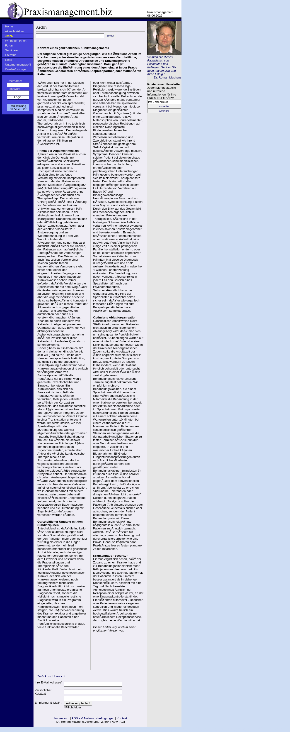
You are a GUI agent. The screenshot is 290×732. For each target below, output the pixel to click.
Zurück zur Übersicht (51, 676)
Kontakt (122, 718)
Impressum (61, 718)
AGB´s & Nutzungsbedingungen (93, 718)
